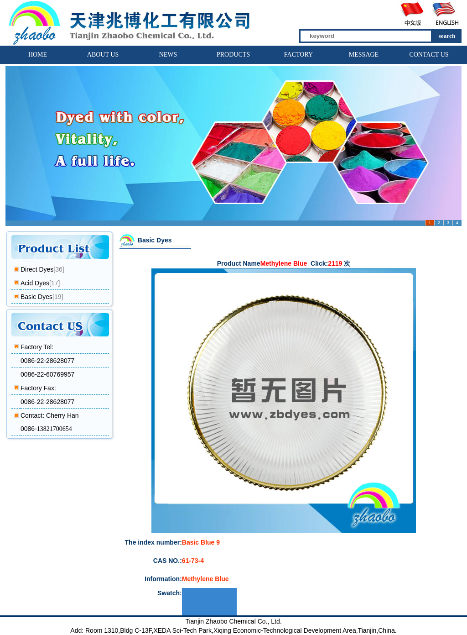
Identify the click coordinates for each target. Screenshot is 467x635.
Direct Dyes (37, 269)
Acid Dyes (35, 283)
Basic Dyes (36, 296)
